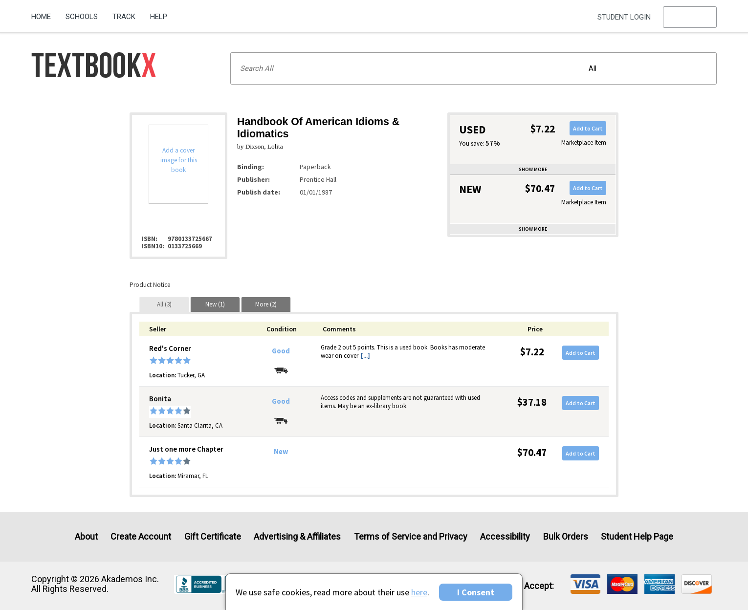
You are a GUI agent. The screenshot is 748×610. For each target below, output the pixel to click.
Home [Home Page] (41, 16)
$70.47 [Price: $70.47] (532, 452)
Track (123, 16)
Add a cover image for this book (178, 160)
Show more (533, 169)
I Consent (475, 592)
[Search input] (473, 68)
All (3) (164, 304)
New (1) (215, 304)
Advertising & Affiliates (297, 536)
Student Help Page (637, 536)
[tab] (164, 304)
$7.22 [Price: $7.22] (532, 351)
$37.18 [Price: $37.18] (532, 402)
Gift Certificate (212, 536)
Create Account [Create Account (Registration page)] (140, 536)
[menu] (690, 17)
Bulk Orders (565, 536)
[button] (690, 17)
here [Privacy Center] (419, 592)
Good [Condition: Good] (281, 351)
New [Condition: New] (281, 451)
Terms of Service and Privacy (410, 536)
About (86, 536)
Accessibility (505, 536)
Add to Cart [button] (588, 128)
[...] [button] (365, 355)
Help (158, 16)
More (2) (266, 304)
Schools (82, 16)
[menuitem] (44, 13)
